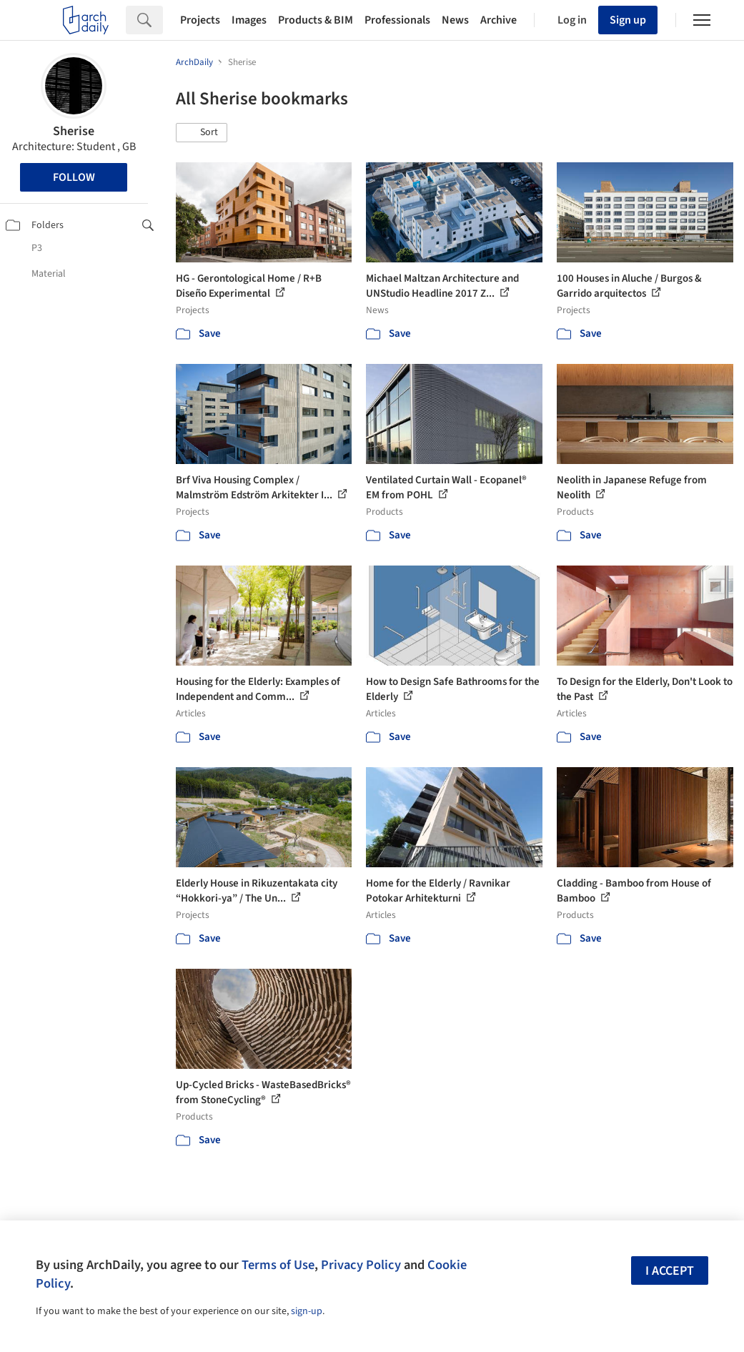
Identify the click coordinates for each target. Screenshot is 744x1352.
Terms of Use (278, 1264)
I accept (669, 1271)
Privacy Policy (361, 1264)
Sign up (628, 20)
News (455, 20)
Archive (498, 20)
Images (249, 20)
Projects (200, 20)
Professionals (397, 20)
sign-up (306, 1311)
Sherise (73, 131)
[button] (201, 133)
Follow (74, 177)
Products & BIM (315, 20)
